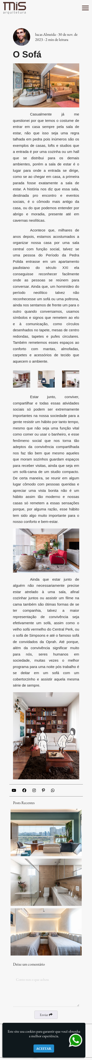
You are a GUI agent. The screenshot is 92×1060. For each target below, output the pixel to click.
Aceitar (44, 1048)
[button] (85, 8)
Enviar (46, 1015)
